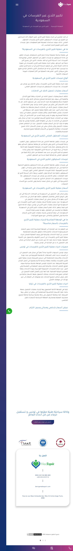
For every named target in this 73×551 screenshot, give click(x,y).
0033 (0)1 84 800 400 (36, 475)
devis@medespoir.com (36, 487)
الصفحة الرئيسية (51, 26)
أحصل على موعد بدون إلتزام (36, 422)
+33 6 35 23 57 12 (37, 477)
